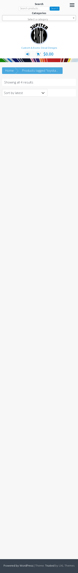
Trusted (49, 565)
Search (54, 8)
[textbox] (39, 19)
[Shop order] (24, 93)
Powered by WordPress (18, 565)
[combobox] (39, 18)
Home (9, 70)
